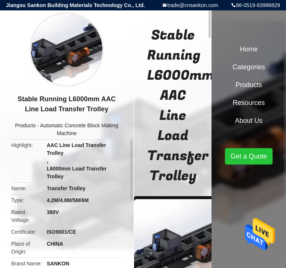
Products (25, 125)
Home (249, 49)
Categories (248, 67)
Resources (249, 102)
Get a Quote (249, 156)
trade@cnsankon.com (192, 5)
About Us (249, 120)
